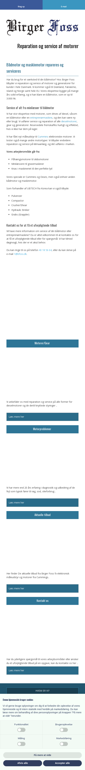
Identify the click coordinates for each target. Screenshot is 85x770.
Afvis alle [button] (22, 763)
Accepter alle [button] (62, 763)
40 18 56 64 (45, 250)
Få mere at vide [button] (42, 755)
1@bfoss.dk (20, 254)
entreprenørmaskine (41, 117)
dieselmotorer (69, 121)
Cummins (43, 136)
